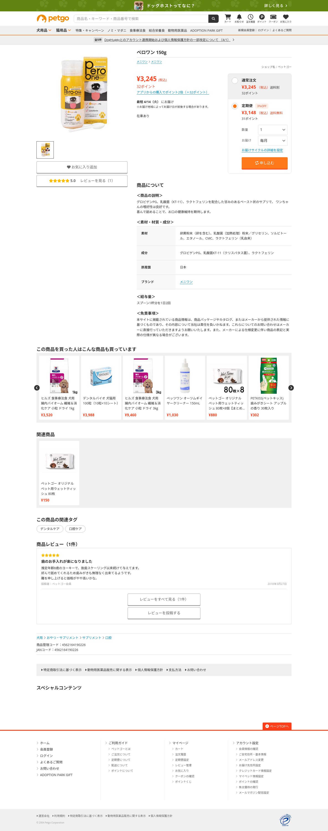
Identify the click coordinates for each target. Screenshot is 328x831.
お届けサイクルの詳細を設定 (262, 150)
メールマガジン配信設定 (254, 793)
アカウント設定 (247, 743)
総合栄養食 (157, 30)
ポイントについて (122, 771)
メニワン (142, 62)
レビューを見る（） (82, 180)
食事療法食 (138, 30)
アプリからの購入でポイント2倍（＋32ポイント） (173, 92)
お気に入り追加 (82, 167)
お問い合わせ (196, 669)
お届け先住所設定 (250, 765)
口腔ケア (75, 529)
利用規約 (59, 816)
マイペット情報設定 (251, 776)
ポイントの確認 (248, 782)
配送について (119, 765)
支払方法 (175, 669)
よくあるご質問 (282, 30)
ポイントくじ (183, 782)
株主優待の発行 (248, 787)
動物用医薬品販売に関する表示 (109, 669)
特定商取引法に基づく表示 (63, 669)
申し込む (264, 162)
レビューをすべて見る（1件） (163, 599)
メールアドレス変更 (251, 760)
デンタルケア (49, 529)
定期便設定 (182, 760)
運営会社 (43, 816)
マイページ (180, 743)
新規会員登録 (246, 30)
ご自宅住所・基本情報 (252, 754)
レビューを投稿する (164, 612)
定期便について (121, 760)
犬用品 (41, 30)
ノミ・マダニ (116, 30)
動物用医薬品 (177, 30)
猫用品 (61, 30)
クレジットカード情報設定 (255, 771)
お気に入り (182, 771)
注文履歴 (180, 754)
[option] (164, 5)
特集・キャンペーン (90, 30)
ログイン (263, 30)
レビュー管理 (183, 765)
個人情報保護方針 (150, 669)
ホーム (45, 743)
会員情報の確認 (248, 749)
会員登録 (46, 749)
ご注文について (121, 754)
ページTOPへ (277, 726)
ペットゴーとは (121, 749)
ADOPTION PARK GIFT (206, 30)
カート (179, 749)
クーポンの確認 (184, 776)
